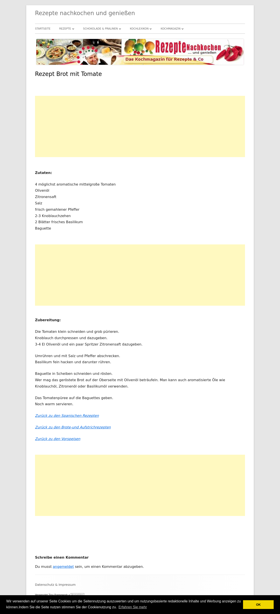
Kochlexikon (139, 28)
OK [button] (258, 604)
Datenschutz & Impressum (55, 584)
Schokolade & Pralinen (100, 28)
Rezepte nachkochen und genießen (85, 13)
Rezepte (65, 28)
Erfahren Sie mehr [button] (133, 607)
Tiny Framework (58, 594)
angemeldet (63, 567)
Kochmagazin (170, 28)
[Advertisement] (140, 126)
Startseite (43, 28)
